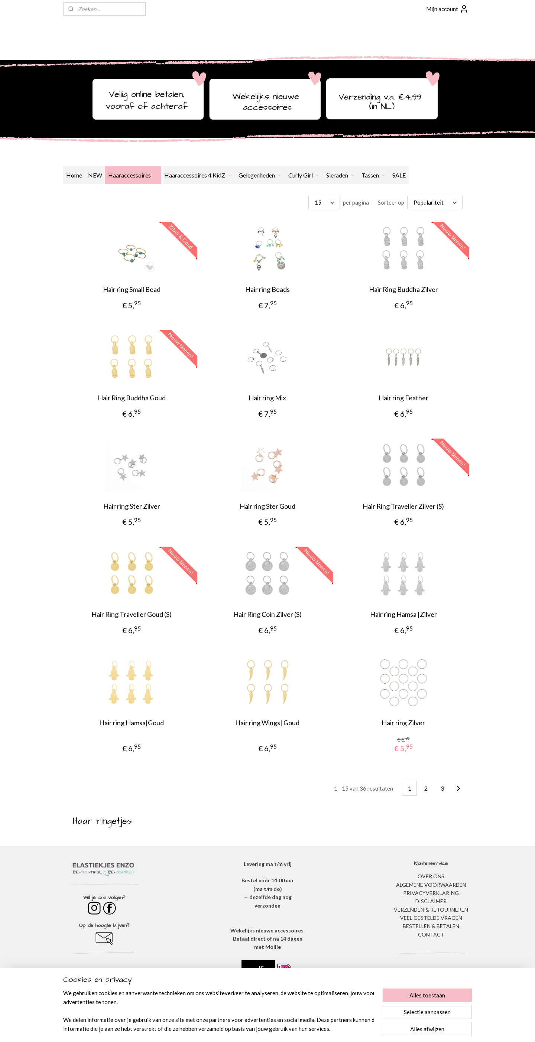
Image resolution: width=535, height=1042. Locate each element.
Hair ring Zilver (403, 723)
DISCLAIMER (431, 901)
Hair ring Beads (267, 289)
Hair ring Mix (267, 398)
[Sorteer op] (435, 202)
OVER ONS (431, 876)
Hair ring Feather (403, 398)
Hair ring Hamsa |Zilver (403, 614)
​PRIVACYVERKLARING (431, 893)
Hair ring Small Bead (131, 289)
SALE (399, 175)
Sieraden (341, 175)
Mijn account (447, 8)
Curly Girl (304, 175)
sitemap (244, 1028)
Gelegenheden (260, 175)
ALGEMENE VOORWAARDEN (431, 885)
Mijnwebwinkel (343, 1028)
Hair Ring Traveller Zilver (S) (403, 506)
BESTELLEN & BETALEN (431, 926)
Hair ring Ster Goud (267, 506)
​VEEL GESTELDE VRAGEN (431, 918)
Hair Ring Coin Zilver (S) (267, 614)
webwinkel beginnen (283, 1028)
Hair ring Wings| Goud (267, 723)
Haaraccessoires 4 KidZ (198, 175)
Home (74, 175)
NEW (95, 175)
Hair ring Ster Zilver (131, 506)
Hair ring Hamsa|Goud (131, 723)
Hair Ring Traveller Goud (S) (131, 614)
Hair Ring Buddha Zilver (403, 289)
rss (257, 1028)
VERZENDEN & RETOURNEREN (431, 909)
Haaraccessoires (133, 175)
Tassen (373, 175)
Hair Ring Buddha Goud (132, 398)
